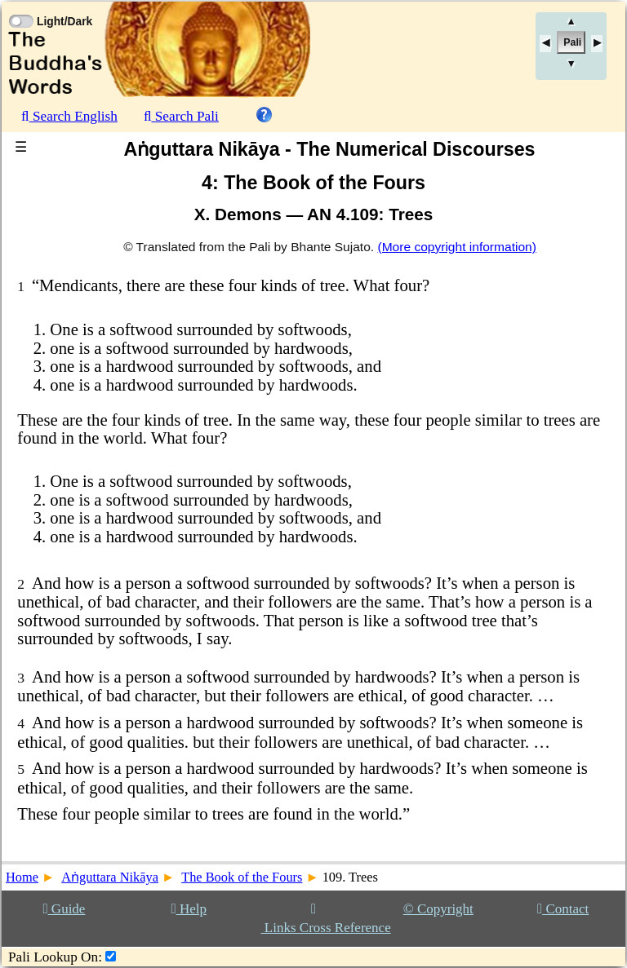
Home (22, 877)
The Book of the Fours (241, 877)
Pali (572, 42)
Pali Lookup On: (55, 957)
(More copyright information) (456, 247)
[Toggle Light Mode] (20, 6)
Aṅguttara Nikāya (109, 877)
